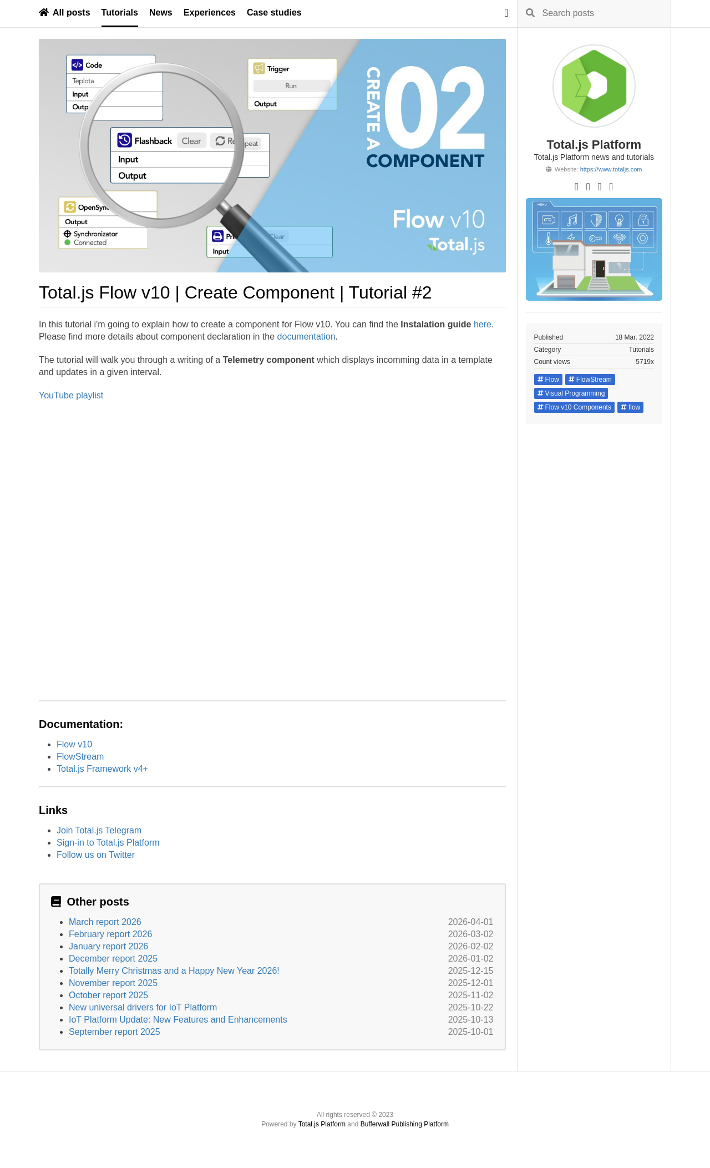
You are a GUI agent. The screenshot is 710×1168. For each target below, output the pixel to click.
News (161, 12)
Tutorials (120, 12)
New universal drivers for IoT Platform (143, 1007)
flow (630, 407)
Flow (548, 379)
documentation (306, 336)
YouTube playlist (71, 395)
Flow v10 (74, 744)
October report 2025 (108, 995)
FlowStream (80, 756)
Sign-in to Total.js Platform (108, 842)
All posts (64, 12)
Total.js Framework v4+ (102, 768)
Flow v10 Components (574, 407)
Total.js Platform (322, 1124)
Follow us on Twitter (96, 854)
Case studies (274, 12)
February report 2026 (110, 934)
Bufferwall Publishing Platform (405, 1124)
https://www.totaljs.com (611, 169)
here (482, 324)
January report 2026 (108, 946)
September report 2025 (114, 1031)
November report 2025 (113, 983)
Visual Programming (571, 393)
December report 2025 (113, 958)
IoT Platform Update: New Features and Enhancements (178, 1019)
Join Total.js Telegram (99, 830)
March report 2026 (105, 922)
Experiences (210, 12)
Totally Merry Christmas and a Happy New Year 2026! (174, 970)
